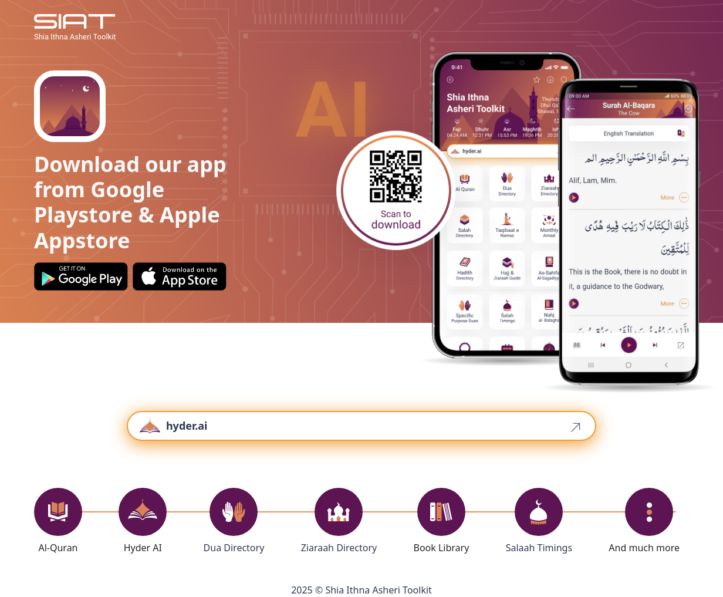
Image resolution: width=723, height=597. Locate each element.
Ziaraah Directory (339, 547)
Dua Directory (234, 547)
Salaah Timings (539, 547)
